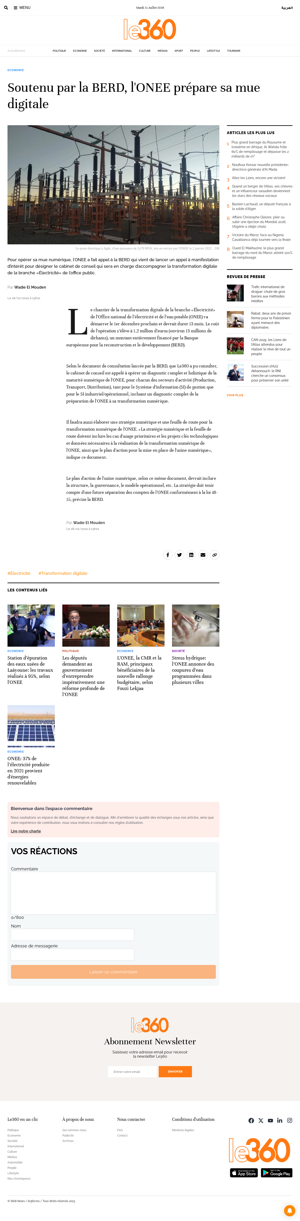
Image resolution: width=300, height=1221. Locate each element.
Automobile (15, 1162)
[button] (289, 1210)
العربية (287, 7)
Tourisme (233, 50)
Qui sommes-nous (74, 1130)
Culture (145, 50)
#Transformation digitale (62, 573)
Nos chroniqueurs (19, 1178)
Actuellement (16, 50)
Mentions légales (183, 1130)
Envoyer (175, 1071)
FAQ (120, 1130)
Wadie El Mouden (30, 287)
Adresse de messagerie (34, 945)
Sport (179, 50)
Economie (80, 50)
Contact (122, 1135)
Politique (59, 50)
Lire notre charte (26, 831)
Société (99, 50)
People (195, 50)
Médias (163, 50)
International (122, 50)
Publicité (68, 1135)
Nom (16, 926)
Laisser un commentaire (113, 971)
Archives (68, 1141)
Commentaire (24, 868)
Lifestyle (213, 50)
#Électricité (19, 573)
